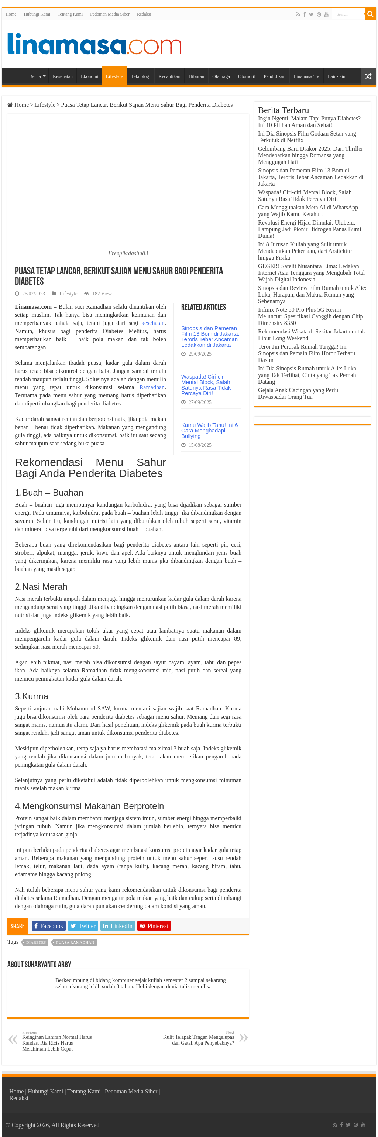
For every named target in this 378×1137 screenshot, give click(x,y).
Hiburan (197, 76)
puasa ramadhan (75, 942)
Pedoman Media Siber (110, 14)
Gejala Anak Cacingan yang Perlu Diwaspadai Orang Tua (298, 393)
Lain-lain (337, 76)
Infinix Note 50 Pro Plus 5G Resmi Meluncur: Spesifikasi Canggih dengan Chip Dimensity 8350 (310, 316)
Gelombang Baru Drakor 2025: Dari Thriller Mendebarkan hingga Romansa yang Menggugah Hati (310, 155)
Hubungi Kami (37, 14)
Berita (35, 76)
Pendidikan (275, 76)
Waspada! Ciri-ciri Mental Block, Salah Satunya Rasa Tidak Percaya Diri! (206, 384)
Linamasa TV (306, 76)
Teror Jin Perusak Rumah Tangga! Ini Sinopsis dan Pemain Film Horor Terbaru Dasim (306, 353)
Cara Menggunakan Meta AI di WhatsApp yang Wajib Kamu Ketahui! (308, 210)
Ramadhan (152, 387)
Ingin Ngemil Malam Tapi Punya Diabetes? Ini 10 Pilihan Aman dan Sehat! (309, 121)
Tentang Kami (70, 14)
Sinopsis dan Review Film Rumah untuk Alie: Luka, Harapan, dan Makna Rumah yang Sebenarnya (312, 294)
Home (11, 14)
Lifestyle (114, 76)
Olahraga (221, 76)
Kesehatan (63, 76)
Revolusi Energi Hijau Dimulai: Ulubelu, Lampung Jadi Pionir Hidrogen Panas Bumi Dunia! (309, 229)
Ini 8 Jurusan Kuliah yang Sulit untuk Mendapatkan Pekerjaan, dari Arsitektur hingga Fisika (305, 251)
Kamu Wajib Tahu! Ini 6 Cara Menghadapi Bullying (209, 430)
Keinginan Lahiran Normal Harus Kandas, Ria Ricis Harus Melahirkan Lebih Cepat (60, 1041)
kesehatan (153, 323)
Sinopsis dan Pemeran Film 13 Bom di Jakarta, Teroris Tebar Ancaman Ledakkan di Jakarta (210, 336)
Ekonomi (90, 76)
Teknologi (141, 76)
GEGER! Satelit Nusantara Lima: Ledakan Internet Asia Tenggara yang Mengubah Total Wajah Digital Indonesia (311, 272)
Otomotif (247, 76)
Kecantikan (169, 76)
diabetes (36, 942)
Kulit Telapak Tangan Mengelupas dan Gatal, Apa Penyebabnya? (196, 1038)
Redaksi (144, 14)
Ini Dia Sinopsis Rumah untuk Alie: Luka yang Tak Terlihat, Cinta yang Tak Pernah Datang (307, 375)
